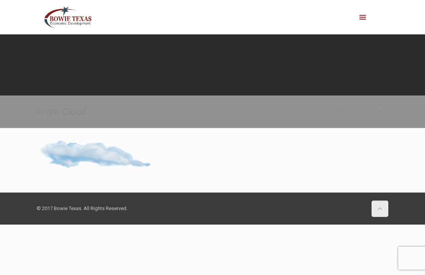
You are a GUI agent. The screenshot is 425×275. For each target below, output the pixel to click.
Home (340, 111)
